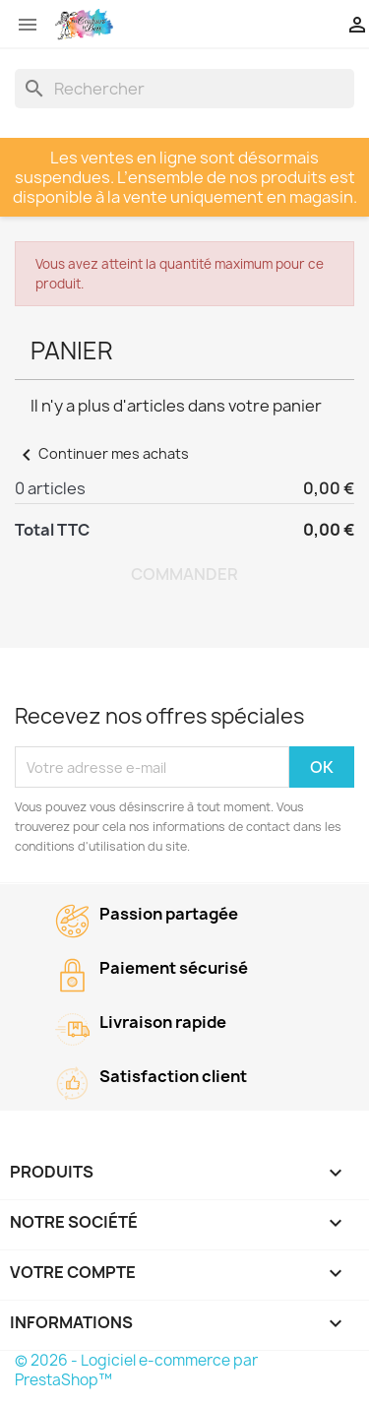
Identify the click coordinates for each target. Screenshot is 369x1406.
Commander (184, 574)
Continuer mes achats (102, 453)
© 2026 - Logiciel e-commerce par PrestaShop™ (136, 1370)
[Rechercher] (184, 88)
